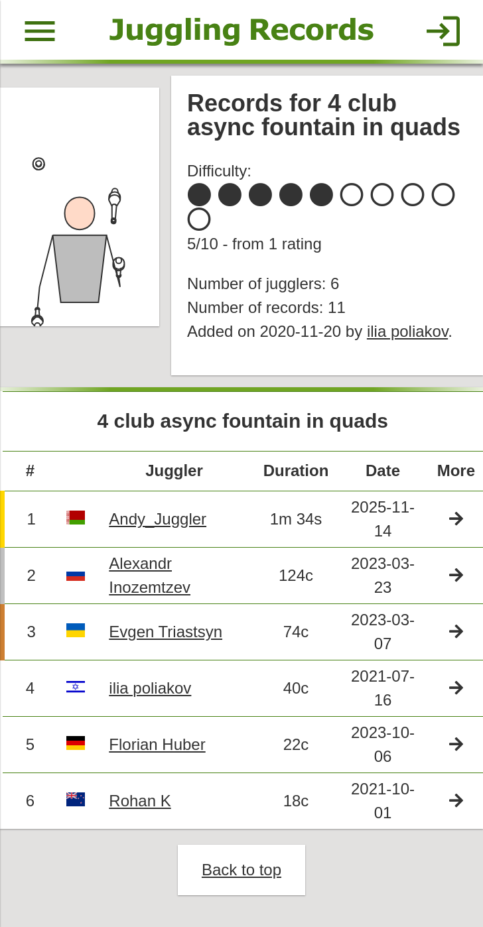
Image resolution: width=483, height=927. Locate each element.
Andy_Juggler (157, 519)
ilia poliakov (407, 331)
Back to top (241, 870)
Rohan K (140, 801)
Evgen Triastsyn (165, 632)
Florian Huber (157, 744)
